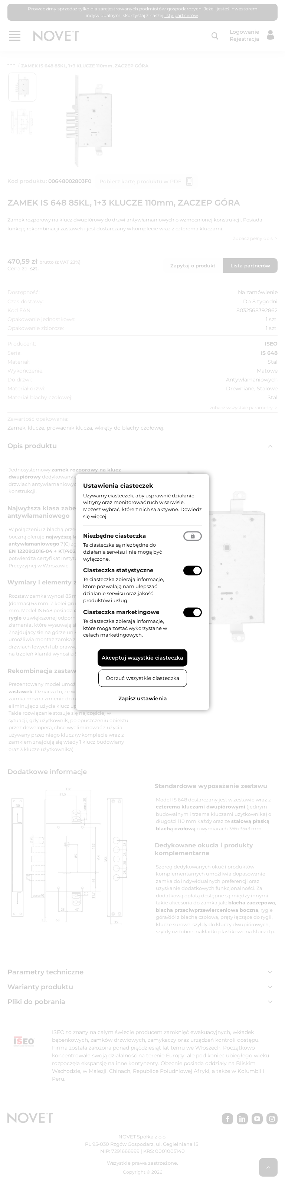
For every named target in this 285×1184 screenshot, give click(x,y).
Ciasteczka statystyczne (118, 570)
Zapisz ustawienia (142, 698)
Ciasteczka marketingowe (121, 611)
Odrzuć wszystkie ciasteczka (142, 678)
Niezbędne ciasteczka (114, 535)
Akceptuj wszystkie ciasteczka (142, 657)
